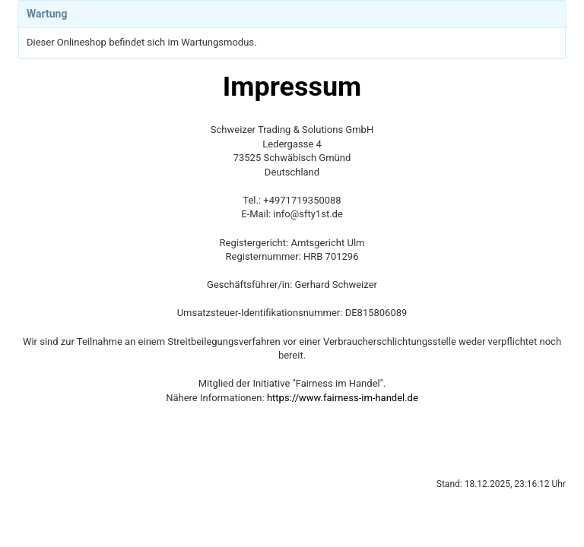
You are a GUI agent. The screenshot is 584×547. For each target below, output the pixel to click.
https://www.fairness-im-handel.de (342, 397)
